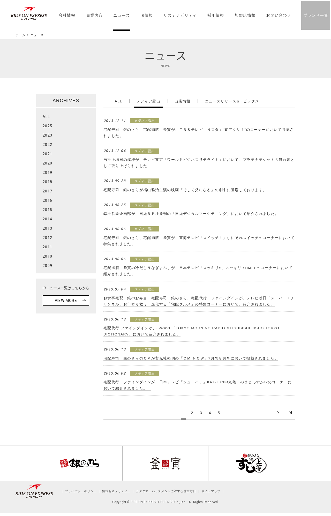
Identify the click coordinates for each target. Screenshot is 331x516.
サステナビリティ (180, 45)
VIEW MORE (66, 300)
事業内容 (94, 45)
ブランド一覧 (315, 44)
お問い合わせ (278, 45)
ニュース (121, 45)
